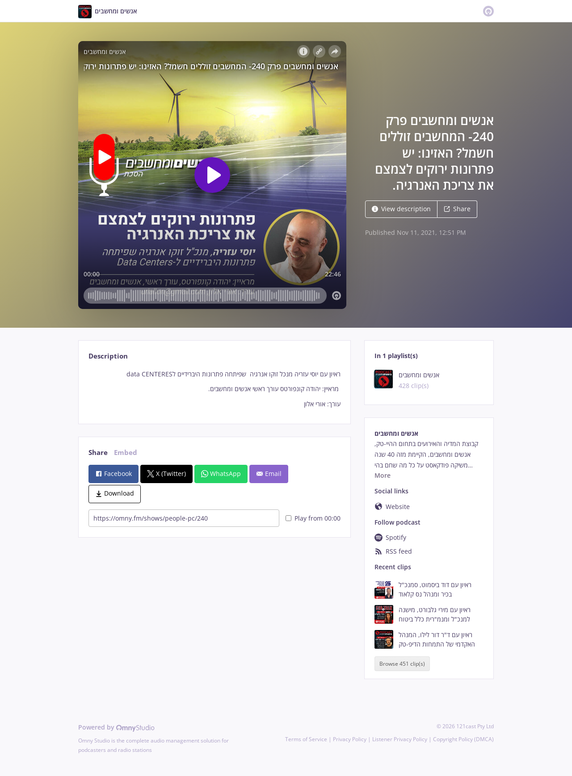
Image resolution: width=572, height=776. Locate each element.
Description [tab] (108, 356)
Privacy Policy (349, 739)
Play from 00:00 (313, 518)
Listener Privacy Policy (399, 739)
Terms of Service (306, 739)
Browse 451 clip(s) (402, 664)
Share (457, 208)
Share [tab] (98, 452)
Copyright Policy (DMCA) (463, 739)
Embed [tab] (125, 452)
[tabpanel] (214, 389)
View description (401, 208)
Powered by (116, 727)
